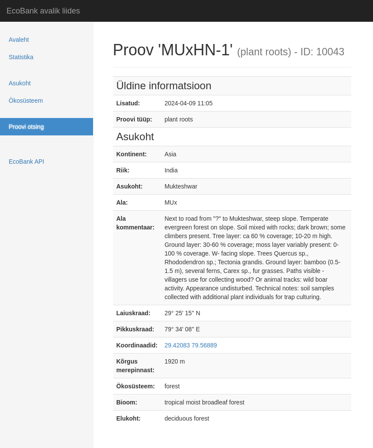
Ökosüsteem (26, 100)
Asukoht (20, 83)
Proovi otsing (26, 126)
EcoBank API (26, 161)
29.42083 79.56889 (190, 345)
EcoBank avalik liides (43, 11)
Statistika (21, 57)
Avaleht (19, 39)
